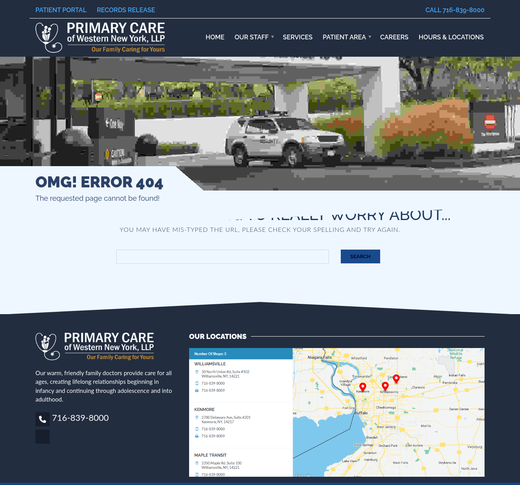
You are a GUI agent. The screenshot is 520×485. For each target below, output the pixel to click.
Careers (394, 37)
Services (297, 37)
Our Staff (252, 37)
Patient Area (344, 37)
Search (360, 256)
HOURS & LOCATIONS (451, 37)
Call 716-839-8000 (455, 10)
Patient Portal (61, 10)
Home (215, 37)
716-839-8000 (80, 417)
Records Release (126, 10)
